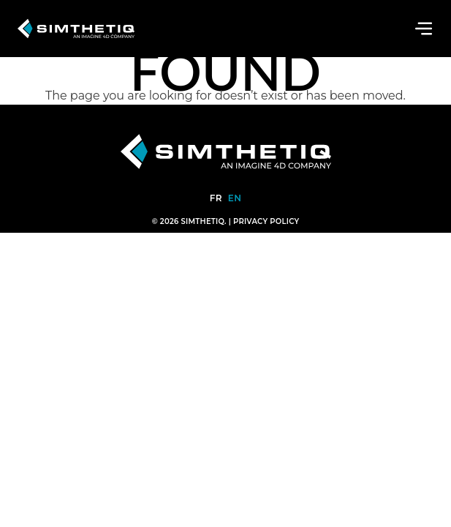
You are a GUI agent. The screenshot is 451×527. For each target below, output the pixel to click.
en (234, 198)
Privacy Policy (266, 221)
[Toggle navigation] (423, 28)
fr (216, 198)
